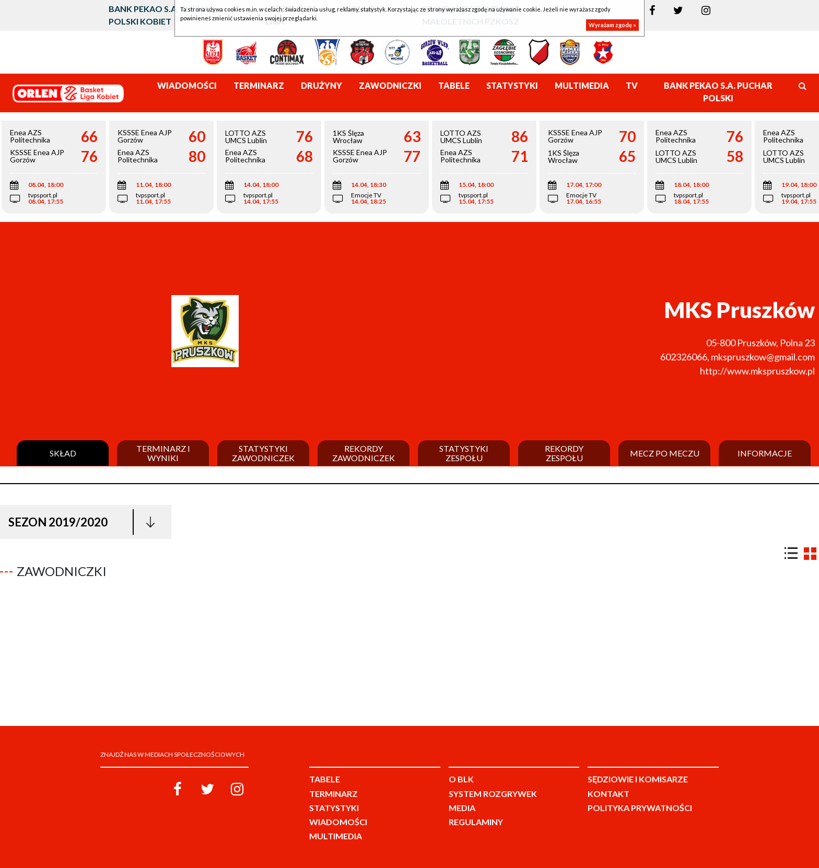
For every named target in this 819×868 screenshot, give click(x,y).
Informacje (765, 453)
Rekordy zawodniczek (363, 453)
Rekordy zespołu (564, 453)
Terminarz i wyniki (163, 453)
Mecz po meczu (664, 453)
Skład (63, 453)
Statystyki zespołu (463, 453)
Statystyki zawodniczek (263, 453)
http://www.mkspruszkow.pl (757, 371)
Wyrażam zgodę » (612, 24)
